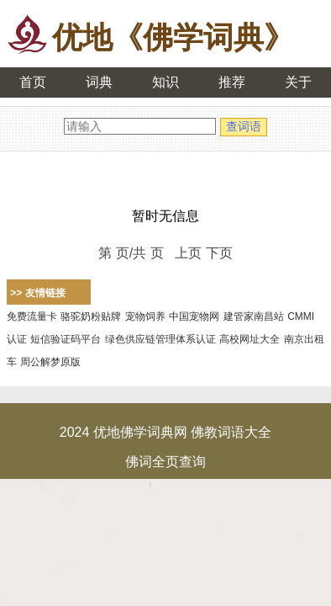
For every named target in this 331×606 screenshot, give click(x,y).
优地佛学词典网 (140, 432)
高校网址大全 (249, 339)
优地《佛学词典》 (173, 37)
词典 (99, 82)
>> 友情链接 (37, 293)
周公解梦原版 (50, 362)
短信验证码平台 (65, 339)
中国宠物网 (194, 316)
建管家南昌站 (253, 316)
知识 (165, 82)
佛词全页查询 (165, 461)
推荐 (231, 82)
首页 (32, 82)
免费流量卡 (32, 316)
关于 (298, 82)
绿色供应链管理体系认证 (160, 339)
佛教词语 (217, 432)
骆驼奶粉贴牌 (90, 316)
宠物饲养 (145, 316)
